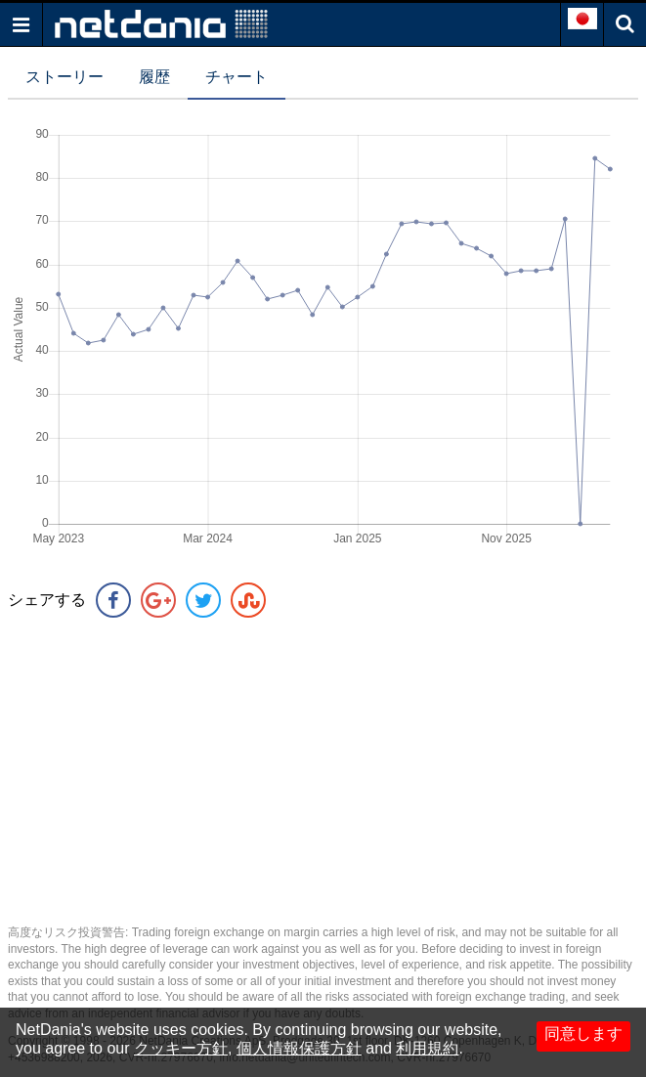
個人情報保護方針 (299, 1048)
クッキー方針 (181, 1048)
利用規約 (427, 1048)
